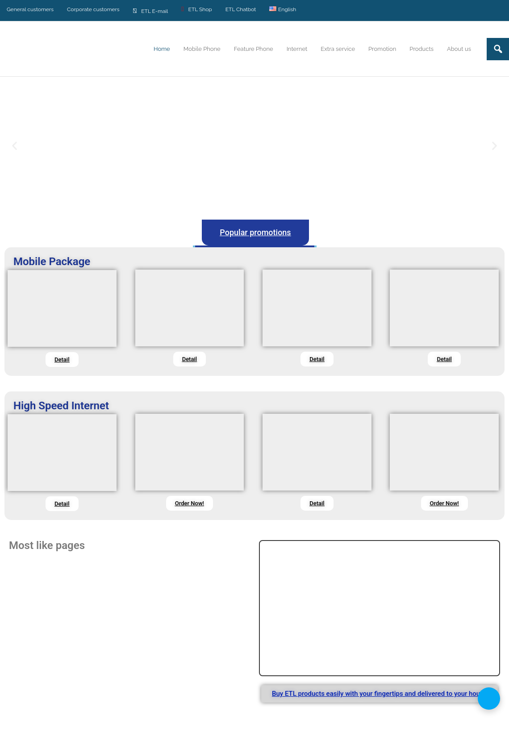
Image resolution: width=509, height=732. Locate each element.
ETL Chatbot (240, 9)
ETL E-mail (150, 10)
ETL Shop (196, 9)
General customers (30, 9)
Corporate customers (93, 9)
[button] (14, 145)
